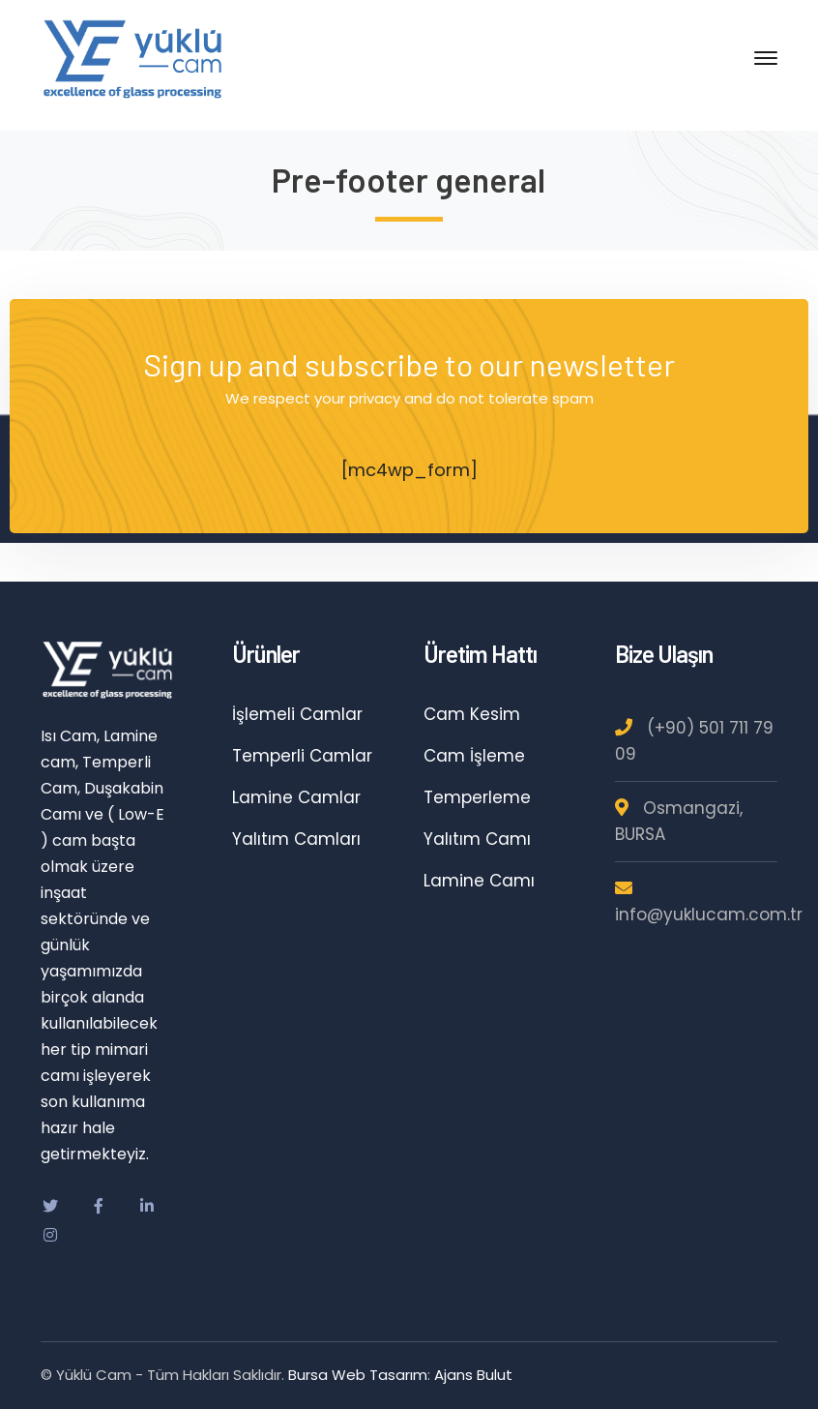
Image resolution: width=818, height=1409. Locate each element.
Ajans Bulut (473, 1374)
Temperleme (477, 797)
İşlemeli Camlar (297, 714)
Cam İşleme (474, 755)
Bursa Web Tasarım (357, 1374)
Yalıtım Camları (296, 839)
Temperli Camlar (302, 755)
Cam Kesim (472, 714)
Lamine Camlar (296, 797)
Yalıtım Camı (477, 839)
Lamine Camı (479, 880)
